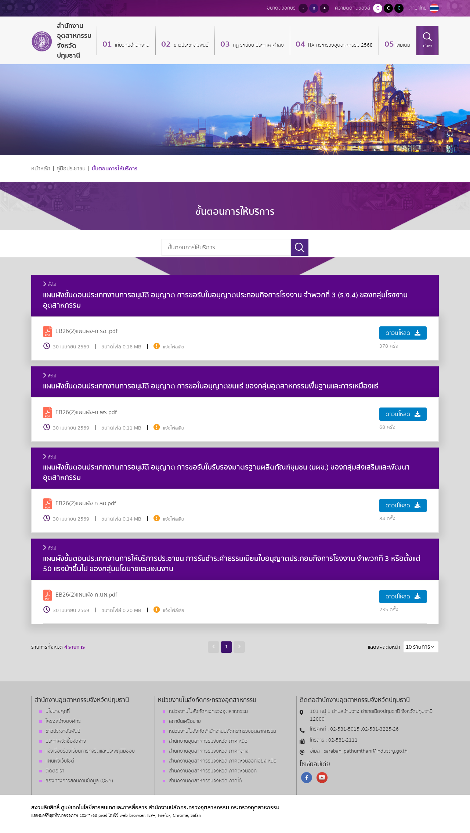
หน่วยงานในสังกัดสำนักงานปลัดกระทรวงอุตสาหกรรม (222, 731)
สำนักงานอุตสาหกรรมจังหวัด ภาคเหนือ (208, 741)
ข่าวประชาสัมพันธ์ (190, 45)
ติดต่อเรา (55, 771)
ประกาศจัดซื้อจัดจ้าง (66, 741)
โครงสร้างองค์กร (63, 721)
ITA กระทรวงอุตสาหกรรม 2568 (340, 45)
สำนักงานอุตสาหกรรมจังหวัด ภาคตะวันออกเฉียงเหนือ (222, 761)
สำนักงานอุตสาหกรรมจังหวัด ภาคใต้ (205, 781)
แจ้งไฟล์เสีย (173, 347)
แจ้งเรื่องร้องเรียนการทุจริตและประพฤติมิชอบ (90, 751)
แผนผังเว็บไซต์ (60, 761)
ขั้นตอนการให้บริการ (115, 168)
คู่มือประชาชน (71, 168)
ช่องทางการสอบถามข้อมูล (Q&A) (79, 781)
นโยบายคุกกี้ (58, 711)
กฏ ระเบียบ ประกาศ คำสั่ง (257, 45)
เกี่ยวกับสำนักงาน (131, 45)
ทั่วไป (49, 285)
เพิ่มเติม (402, 45)
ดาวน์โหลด (403, 333)
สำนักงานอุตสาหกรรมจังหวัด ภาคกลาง (209, 751)
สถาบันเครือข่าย (185, 721)
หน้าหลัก (40, 168)
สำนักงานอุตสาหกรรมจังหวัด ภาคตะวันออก (213, 771)
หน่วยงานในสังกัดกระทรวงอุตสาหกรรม (208, 711)
